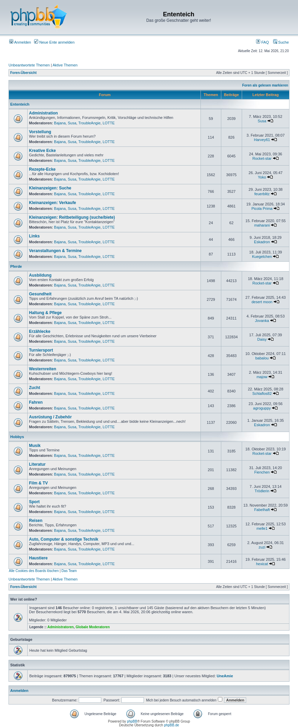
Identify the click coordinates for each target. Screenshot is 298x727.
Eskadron (262, 242)
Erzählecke (39, 331)
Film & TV (38, 483)
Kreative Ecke (42, 150)
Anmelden (20, 42)
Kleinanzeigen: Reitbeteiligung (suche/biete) (72, 217)
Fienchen (262, 472)
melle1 (261, 528)
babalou (262, 358)
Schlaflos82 (262, 393)
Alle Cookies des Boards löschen (34, 571)
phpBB (132, 721)
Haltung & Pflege (45, 312)
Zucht (34, 387)
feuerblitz (262, 194)
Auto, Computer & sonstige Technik (63, 539)
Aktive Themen (65, 65)
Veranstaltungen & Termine (55, 250)
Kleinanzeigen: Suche (50, 188)
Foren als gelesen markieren (265, 85)
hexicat (262, 564)
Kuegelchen (262, 256)
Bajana (59, 123)
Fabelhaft (262, 510)
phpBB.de (171, 725)
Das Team (69, 571)
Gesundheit (40, 294)
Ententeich (19, 104)
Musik (35, 445)
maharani (262, 225)
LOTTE (109, 123)
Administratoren (60, 627)
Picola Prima (261, 208)
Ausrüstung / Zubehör (50, 417)
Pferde (16, 266)
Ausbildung (40, 275)
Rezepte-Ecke (42, 169)
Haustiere (38, 558)
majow (261, 377)
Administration (43, 113)
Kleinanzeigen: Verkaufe (52, 202)
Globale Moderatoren (93, 627)
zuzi (262, 547)
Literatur (37, 464)
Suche (281, 42)
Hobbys (17, 437)
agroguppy (262, 408)
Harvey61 (262, 140)
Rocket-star (261, 158)
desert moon (262, 302)
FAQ (262, 42)
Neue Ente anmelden (54, 42)
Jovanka (262, 321)
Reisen (35, 520)
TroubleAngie (89, 123)
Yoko (262, 177)
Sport (34, 501)
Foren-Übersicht (23, 73)
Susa (72, 123)
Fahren (36, 402)
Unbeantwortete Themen (29, 65)
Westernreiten (42, 369)
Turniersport (41, 350)
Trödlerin (262, 491)
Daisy (262, 339)
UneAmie (225, 676)
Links (34, 236)
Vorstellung (40, 131)
